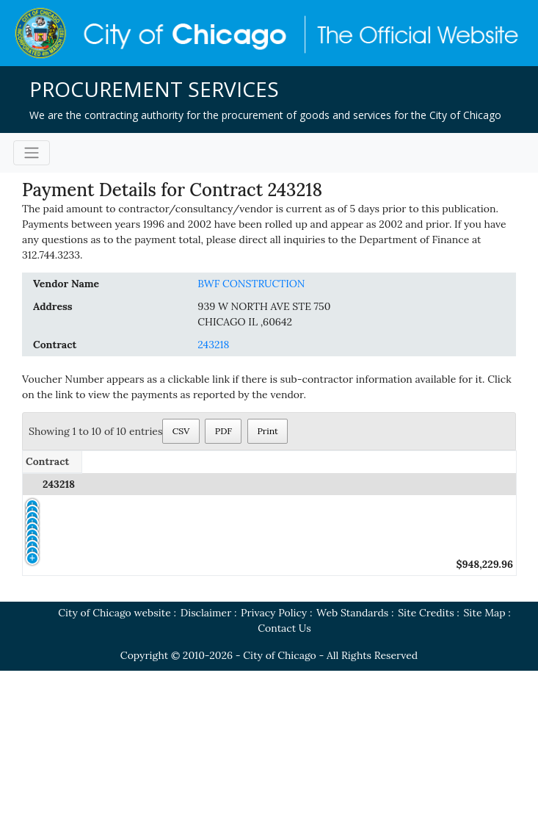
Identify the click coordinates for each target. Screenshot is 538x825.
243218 (213, 344)
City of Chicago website (114, 767)
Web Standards (352, 767)
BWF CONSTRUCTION (251, 283)
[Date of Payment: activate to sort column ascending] (361, 461)
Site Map (485, 767)
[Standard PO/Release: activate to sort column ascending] (145, 461)
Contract (54, 344)
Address (53, 306)
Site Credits (426, 767)
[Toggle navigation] (31, 152)
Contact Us (284, 782)
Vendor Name (66, 283)
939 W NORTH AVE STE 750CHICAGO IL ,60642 (263, 314)
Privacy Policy (274, 767)
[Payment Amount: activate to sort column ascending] (464, 461)
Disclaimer (206, 767)
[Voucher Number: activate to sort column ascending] (259, 461)
